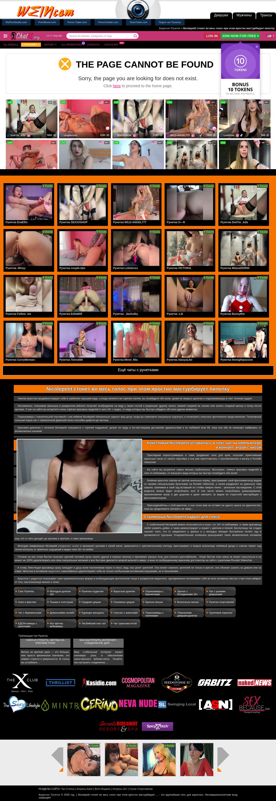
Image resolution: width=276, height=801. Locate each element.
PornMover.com (47, 22)
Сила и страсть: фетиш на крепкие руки (45, 641)
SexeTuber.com (139, 22)
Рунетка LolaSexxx (125, 268)
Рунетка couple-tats (72, 268)
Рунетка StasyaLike (179, 359)
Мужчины (244, 15)
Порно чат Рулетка (170, 22)
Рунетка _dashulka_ (126, 313)
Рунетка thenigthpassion (236, 359)
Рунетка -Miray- (16, 268)
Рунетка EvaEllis (16, 222)
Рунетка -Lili (175, 313)
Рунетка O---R (176, 222)
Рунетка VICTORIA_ (180, 268)
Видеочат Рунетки (169, 28)
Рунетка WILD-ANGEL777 (130, 222)
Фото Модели (102, 788)
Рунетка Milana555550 (234, 268)
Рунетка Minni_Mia (125, 359)
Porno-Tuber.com (77, 22)
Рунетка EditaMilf (70, 313)
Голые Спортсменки (141, 788)
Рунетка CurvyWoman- (20, 359)
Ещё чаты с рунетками (138, 370)
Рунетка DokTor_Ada (234, 222)
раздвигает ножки (68, 545)
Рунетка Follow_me (18, 313)
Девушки (221, 15)
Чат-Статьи (67, 788)
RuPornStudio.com (16, 22)
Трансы (266, 15)
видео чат (210, 524)
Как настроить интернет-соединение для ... (98, 641)
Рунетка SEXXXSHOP (73, 222)
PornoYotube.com (108, 22)
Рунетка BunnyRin (232, 313)
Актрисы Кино (84, 788)
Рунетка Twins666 (71, 359)
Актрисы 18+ (119, 788)
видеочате (54, 571)
